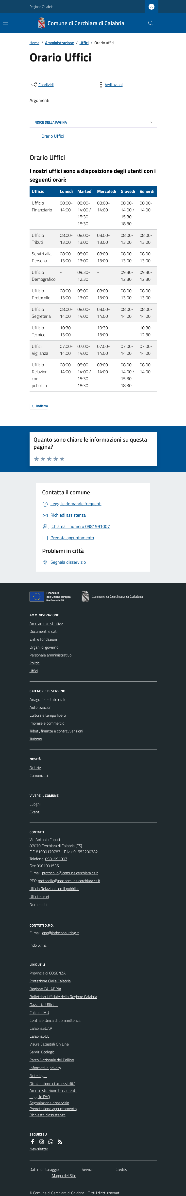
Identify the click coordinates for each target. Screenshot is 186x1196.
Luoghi (35, 804)
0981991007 (56, 859)
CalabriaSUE (40, 1036)
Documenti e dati (43, 631)
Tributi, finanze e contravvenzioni (56, 731)
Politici (35, 663)
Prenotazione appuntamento (53, 1109)
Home (34, 43)
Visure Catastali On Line (49, 1044)
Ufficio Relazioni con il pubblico (54, 889)
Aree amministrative (46, 623)
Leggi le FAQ (40, 1097)
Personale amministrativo (50, 655)
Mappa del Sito (64, 1175)
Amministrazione (59, 43)
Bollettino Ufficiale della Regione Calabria (63, 997)
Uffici (84, 43)
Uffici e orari (39, 896)
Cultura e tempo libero (48, 715)
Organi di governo (44, 647)
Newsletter (39, 1149)
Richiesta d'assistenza (48, 1115)
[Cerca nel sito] (148, 23)
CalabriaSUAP (41, 1028)
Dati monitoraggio (44, 1169)
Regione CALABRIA (45, 989)
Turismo (36, 739)
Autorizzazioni (41, 707)
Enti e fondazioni (43, 639)
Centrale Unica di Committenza (55, 1020)
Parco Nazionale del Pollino (52, 1060)
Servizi (87, 1169)
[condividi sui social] (42, 85)
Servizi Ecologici (42, 1052)
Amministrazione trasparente (53, 1090)
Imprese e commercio (47, 723)
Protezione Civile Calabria (50, 981)
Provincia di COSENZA (48, 973)
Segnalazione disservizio (49, 1103)
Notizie (35, 767)
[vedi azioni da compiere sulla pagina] (110, 85)
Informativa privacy (45, 1068)
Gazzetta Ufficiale (44, 1005)
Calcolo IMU (39, 1012)
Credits (121, 1169)
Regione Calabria (41, 6)
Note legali (38, 1076)
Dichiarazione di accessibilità (52, 1083)
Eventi (35, 812)
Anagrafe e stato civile (48, 699)
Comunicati (39, 775)
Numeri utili (39, 904)
